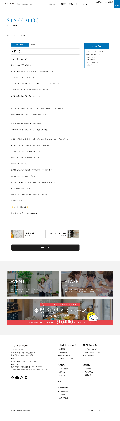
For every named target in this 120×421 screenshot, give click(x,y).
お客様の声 (63, 352)
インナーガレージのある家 (95, 52)
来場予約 (99, 2)
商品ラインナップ (74, 4)
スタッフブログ (20, 45)
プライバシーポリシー (102, 410)
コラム (61, 381)
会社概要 (88, 369)
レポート (62, 375)
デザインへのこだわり (92, 349)
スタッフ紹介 (89, 372)
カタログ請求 (109, 2)
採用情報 (88, 375)
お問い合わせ (63, 391)
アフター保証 (89, 355)
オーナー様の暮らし (93, 54)
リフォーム (91, 57)
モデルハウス (87, 4)
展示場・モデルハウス (66, 359)
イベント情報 (63, 369)
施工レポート (92, 65)
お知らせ (62, 372)
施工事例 (63, 4)
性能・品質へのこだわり (93, 352)
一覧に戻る (45, 247)
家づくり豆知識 (93, 62)
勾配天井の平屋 (93, 59)
